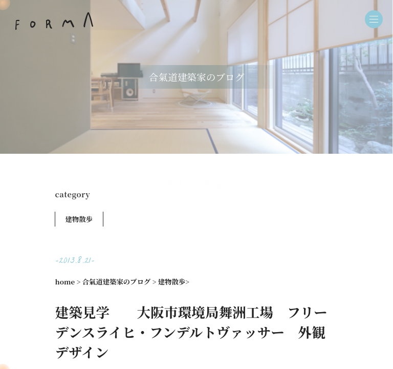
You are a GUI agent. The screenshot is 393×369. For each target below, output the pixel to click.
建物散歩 (79, 219)
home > (68, 281)
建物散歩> (173, 281)
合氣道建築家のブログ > (119, 281)
